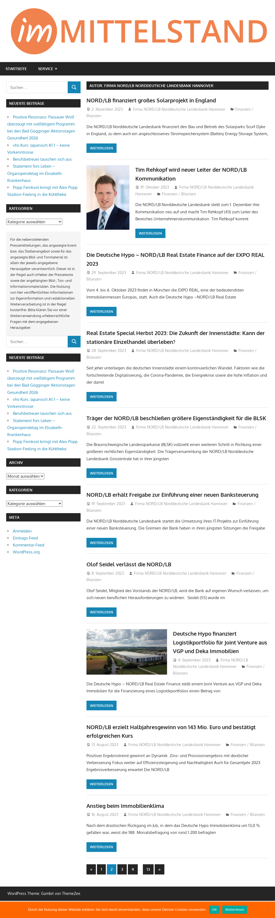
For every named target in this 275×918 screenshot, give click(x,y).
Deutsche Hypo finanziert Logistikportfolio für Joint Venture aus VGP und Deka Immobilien (220, 659)
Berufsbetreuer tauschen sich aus (42, 159)
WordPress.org (26, 552)
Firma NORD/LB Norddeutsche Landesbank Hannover (179, 109)
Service (45, 68)
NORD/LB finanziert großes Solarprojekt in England (158, 100)
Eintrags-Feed (25, 538)
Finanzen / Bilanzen (179, 194)
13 (148, 886)
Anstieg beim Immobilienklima (130, 822)
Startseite (16, 68)
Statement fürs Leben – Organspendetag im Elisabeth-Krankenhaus (35, 173)
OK (214, 910)
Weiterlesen (101, 148)
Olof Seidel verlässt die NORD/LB (133, 581)
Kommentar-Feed (28, 545)
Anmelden (22, 531)
